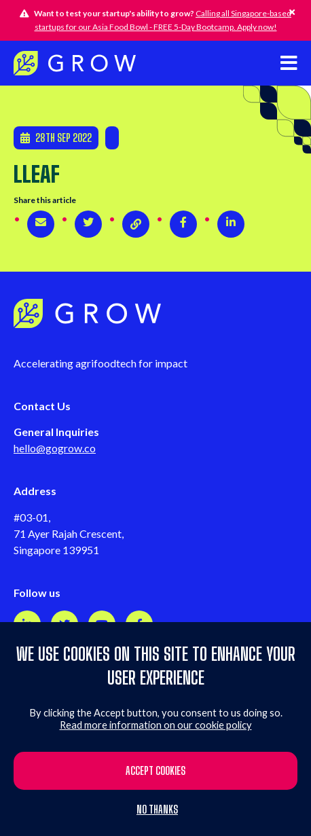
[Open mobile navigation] (288, 62)
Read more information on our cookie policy (156, 725)
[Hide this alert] (292, 12)
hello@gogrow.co (55, 447)
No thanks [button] (157, 809)
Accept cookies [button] (155, 770)
